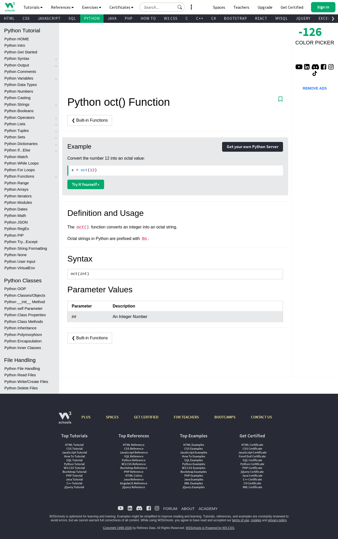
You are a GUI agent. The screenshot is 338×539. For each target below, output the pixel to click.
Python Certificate (252, 464)
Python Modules (18, 202)
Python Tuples (16, 130)
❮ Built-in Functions (90, 120)
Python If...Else (17, 150)
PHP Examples (193, 475)
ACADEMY (208, 508)
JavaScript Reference (134, 452)
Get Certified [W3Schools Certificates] (292, 7)
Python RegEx (16, 228)
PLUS (85, 417)
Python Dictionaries (21, 143)
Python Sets (14, 137)
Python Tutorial (74, 464)
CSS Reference (133, 448)
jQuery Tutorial (74, 487)
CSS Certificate (252, 448)
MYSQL (281, 18)
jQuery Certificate (252, 472)
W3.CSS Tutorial (74, 468)
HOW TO (148, 18)
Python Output (16, 65)
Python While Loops (21, 163)
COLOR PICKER (314, 42)
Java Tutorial (74, 479)
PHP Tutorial (74, 475)
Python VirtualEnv (19, 268)
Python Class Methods (23, 321)
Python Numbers (18, 91)
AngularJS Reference (133, 483)
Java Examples (193, 479)
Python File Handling (22, 368)
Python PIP (14, 235)
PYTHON (92, 18)
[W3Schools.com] (65, 420)
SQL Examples (193, 460)
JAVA (112, 18)
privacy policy (277, 520)
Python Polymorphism (23, 334)
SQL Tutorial (74, 460)
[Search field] (162, 7)
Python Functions (19, 176)
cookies (256, 520)
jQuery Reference (133, 487)
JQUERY (303, 18)
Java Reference (134, 479)
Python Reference (133, 460)
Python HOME (16, 39)
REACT (261, 18)
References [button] (62, 7)
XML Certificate (252, 487)
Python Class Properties (25, 315)
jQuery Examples (194, 487)
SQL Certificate (252, 460)
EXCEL (324, 18)
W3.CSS (171, 18)
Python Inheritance (20, 328)
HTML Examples (193, 445)
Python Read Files (20, 375)
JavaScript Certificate (252, 452)
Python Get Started (20, 52)
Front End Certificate (252, 456)
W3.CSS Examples (193, 468)
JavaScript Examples (193, 452)
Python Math (15, 215)
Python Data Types (20, 84)
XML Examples (193, 483)
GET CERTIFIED (146, 417)
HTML (9, 18)
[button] (180, 7)
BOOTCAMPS (224, 417)
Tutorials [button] (33, 7)
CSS (26, 18)
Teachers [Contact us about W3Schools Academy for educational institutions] (241, 7)
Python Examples (193, 464)
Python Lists (14, 124)
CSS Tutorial (74, 448)
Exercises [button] (91, 7)
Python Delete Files (21, 388)
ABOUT (188, 508)
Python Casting (17, 97)
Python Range (16, 183)
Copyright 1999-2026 (117, 528)
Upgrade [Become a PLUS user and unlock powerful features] (265, 7)
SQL (72, 18)
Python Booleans (18, 111)
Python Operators (19, 117)
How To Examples (193, 456)
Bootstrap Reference (133, 468)
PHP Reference (133, 472)
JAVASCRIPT (49, 18)
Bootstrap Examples (193, 472)
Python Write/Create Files (26, 381)
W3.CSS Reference (134, 464)
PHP (129, 18)
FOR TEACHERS (186, 417)
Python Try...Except (21, 241)
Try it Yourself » (85, 184)
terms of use (240, 520)
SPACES (112, 417)
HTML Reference (133, 445)
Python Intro (14, 45)
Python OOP (15, 288)
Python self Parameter (23, 308)
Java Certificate (252, 475)
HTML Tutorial (74, 445)
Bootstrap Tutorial (74, 472)
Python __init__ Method (24, 302)
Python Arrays (16, 189)
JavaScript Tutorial (74, 452)
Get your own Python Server (252, 146)
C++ (199, 18)
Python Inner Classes (22, 347)
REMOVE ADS (315, 88)
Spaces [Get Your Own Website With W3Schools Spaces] (219, 7)
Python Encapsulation (23, 341)
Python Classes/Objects (24, 295)
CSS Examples (193, 448)
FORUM (170, 508)
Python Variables (18, 78)
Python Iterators (18, 196)
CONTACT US (261, 417)
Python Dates (16, 209)
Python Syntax (16, 58)
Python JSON (16, 222)
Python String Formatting (25, 248)
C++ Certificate (252, 479)
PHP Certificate (252, 468)
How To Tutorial (74, 456)
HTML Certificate (252, 445)
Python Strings (17, 104)
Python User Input (19, 261)
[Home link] (9, 7)
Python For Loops (19, 170)
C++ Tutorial (74, 483)
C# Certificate (252, 483)
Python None (15, 255)
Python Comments (20, 71)
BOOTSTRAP (235, 18)
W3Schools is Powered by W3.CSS (210, 528)
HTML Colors (133, 475)
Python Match (16, 157)
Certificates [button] (121, 7)
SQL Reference (133, 456)
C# (213, 18)
